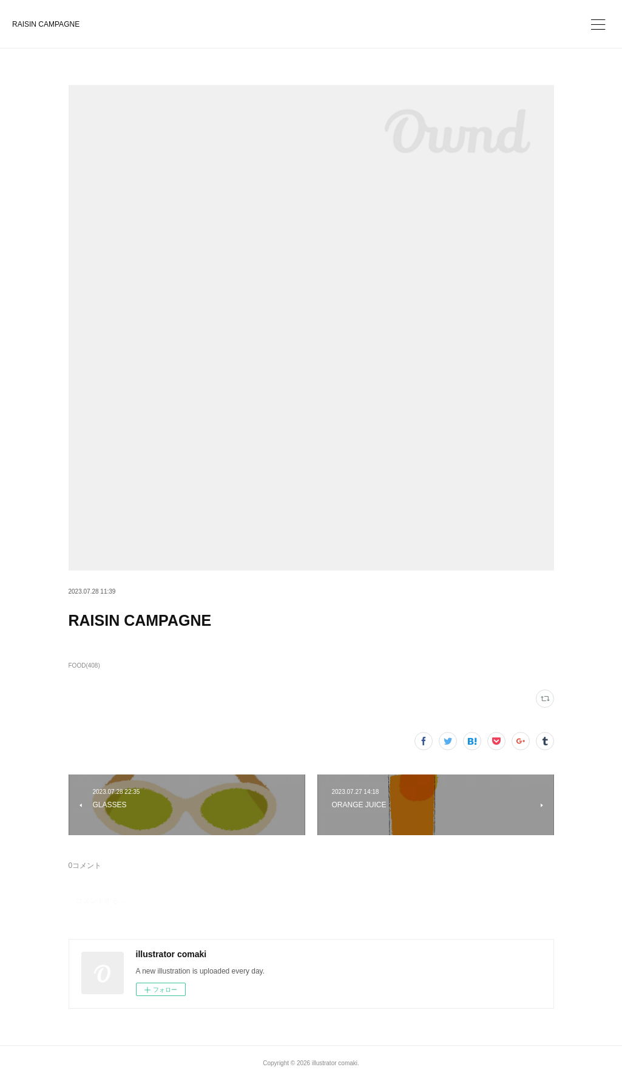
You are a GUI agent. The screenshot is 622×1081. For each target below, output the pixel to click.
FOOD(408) (84, 665)
